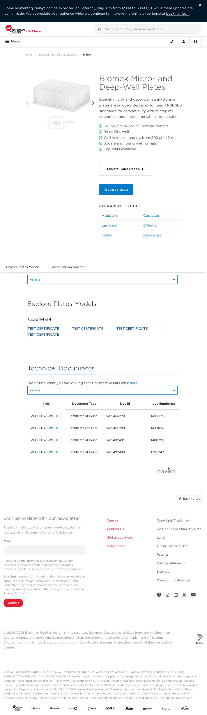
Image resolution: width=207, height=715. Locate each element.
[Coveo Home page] (167, 472)
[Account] (183, 42)
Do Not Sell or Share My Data (179, 529)
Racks (107, 235)
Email (8, 541)
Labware (109, 225)
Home (28, 54)
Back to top (190, 498)
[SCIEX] (185, 709)
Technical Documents (68, 267)
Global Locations (120, 537)
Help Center (116, 546)
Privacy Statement (171, 563)
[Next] (93, 103)
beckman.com (177, 14)
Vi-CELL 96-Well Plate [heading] (47, 428)
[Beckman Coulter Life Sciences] (23, 29)
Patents (162, 554)
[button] (99, 29)
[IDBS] (91, 709)
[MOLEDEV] (147, 709)
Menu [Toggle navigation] (12, 41)
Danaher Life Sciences (174, 580)
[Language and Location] (196, 42)
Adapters (110, 215)
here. (134, 383)
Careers (113, 520)
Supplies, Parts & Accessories (58, 54)
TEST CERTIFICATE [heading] (43, 328)
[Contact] (172, 42)
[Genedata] (73, 709)
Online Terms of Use (172, 546)
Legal (161, 537)
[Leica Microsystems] (129, 709)
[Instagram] (168, 596)
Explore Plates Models (22, 267)
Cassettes (151, 215)
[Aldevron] (54, 709)
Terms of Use (60, 580)
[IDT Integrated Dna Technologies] (110, 709)
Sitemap (163, 571)
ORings (149, 225)
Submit (13, 603)
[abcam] (36, 709)
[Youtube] (193, 596)
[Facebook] (159, 596)
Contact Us (115, 529)
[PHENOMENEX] (166, 709)
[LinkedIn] (176, 596)
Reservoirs (152, 235)
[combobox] (148, 29)
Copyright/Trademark (173, 520)
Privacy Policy (34, 580)
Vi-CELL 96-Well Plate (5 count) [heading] (54, 416)
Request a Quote (116, 189)
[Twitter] (184, 596)
